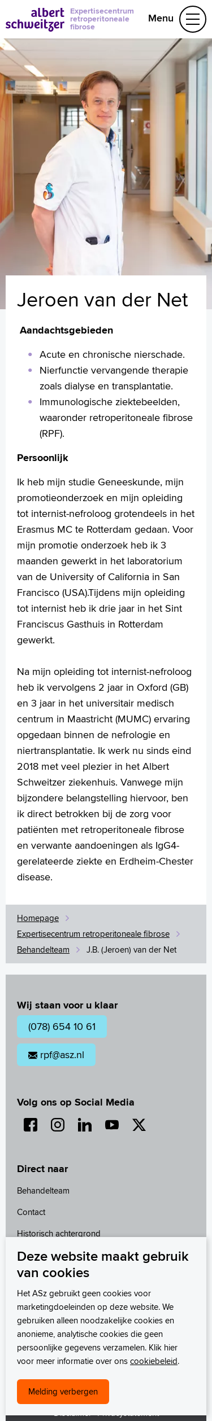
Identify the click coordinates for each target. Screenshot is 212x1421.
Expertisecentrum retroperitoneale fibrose (102, 18)
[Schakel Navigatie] (192, 19)
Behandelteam (43, 949)
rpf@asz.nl (56, 1054)
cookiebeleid (154, 1361)
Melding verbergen (63, 1391)
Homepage (38, 918)
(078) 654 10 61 (62, 1026)
